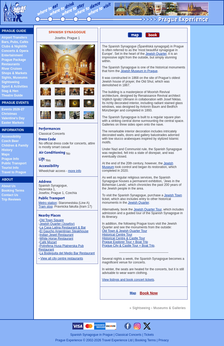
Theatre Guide (12, 95)
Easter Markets (13, 123)
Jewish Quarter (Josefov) (57, 224)
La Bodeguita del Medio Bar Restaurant (67, 253)
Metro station (48, 203)
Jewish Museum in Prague (139, 71)
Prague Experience (68, 340)
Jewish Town (173, 195)
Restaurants (11, 64)
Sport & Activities (15, 86)
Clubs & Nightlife (14, 46)
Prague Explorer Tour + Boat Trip (125, 242)
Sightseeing (10, 82)
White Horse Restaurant (56, 238)
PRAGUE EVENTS (15, 103)
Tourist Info (10, 168)
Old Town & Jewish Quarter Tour (124, 231)
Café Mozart (48, 242)
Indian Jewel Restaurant (56, 235)
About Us (8, 186)
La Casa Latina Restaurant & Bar (63, 227)
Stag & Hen (10, 91)
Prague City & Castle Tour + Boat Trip (128, 245)
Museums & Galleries (169, 308)
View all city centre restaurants (61, 258)
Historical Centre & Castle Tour (123, 238)
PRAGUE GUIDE (14, 31)
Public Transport (14, 163)
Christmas (9, 114)
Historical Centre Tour (117, 234)
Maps (6, 154)
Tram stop (46, 206)
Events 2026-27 (13, 109)
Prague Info (10, 159)
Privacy (163, 340)
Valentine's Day (13, 118)
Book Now (149, 293)
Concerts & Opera (15, 51)
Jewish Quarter (156, 54)
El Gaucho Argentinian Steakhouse (64, 231)
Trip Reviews (11, 199)
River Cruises (12, 69)
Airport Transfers (14, 37)
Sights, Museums (15, 77)
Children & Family (15, 145)
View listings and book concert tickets (128, 280)
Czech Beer (10, 141)
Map (133, 293)
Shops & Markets (14, 73)
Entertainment (12, 55)
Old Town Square (52, 220)
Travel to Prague (14, 172)
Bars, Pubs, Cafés (15, 42)
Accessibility (11, 136)
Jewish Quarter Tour (148, 209)
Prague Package (14, 60)
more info (74, 171)
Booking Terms (13, 190)
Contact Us (10, 195)
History (7, 150)
